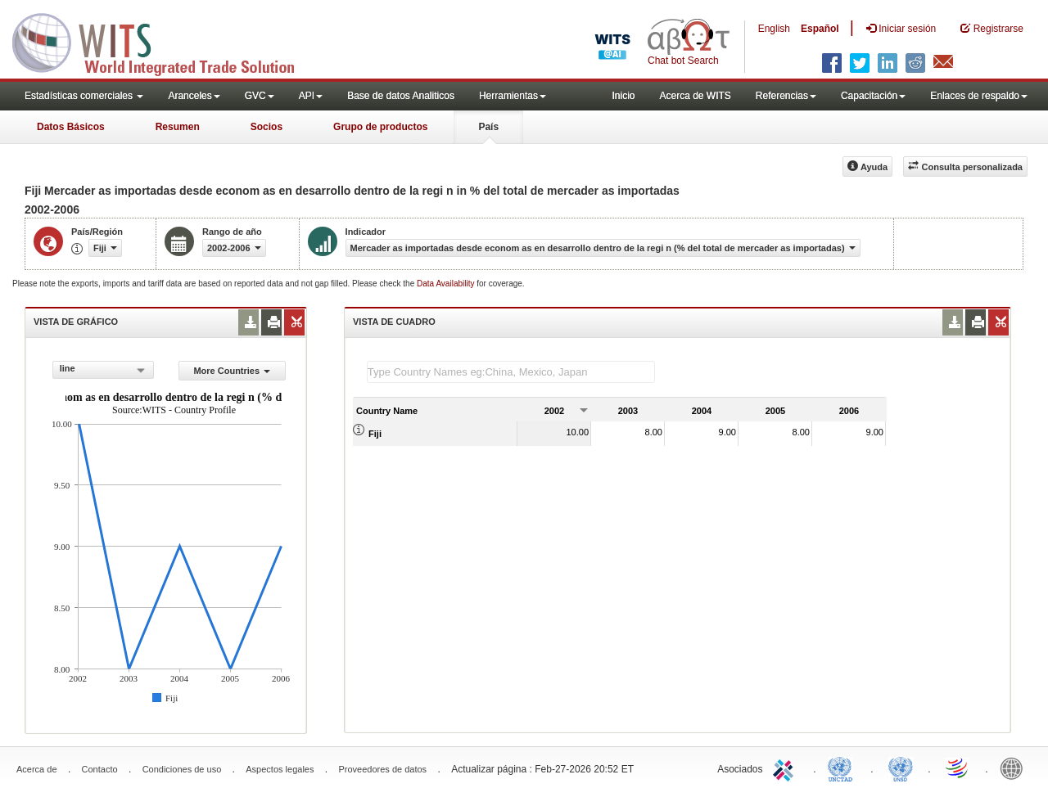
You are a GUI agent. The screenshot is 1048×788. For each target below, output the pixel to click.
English (774, 28)
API (311, 95)
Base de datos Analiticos (400, 95)
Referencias (786, 95)
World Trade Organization (958, 767)
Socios (266, 127)
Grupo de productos (380, 127)
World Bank (1015, 767)
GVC (259, 95)
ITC (786, 767)
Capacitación (873, 95)
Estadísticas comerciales (84, 95)
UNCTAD (843, 767)
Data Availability (447, 283)
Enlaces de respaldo (979, 95)
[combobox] (103, 370)
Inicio (623, 95)
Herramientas (512, 95)
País (488, 127)
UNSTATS (900, 767)
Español (820, 28)
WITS (164, 41)
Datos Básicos (71, 127)
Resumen (178, 127)
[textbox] (511, 372)
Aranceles (193, 95)
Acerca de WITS (694, 95)
